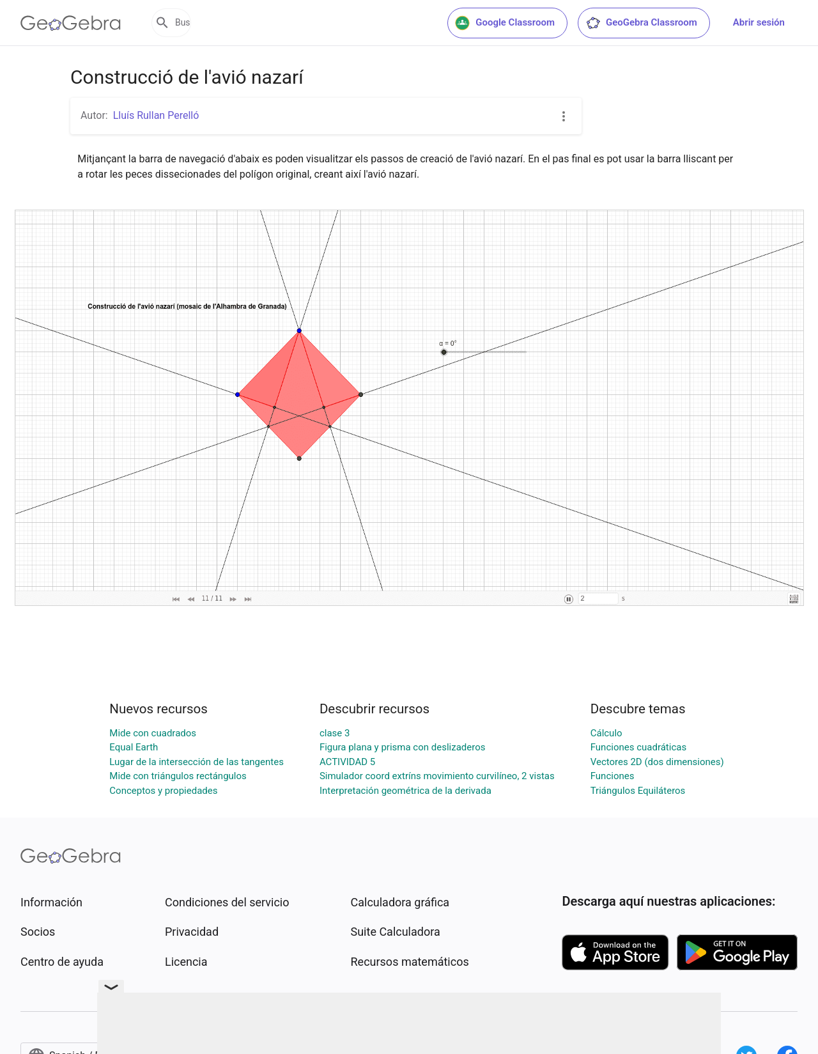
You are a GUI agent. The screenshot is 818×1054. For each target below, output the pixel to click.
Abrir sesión (759, 22)
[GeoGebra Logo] (70, 23)
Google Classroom (505, 23)
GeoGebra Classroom (641, 23)
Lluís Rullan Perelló (156, 115)
